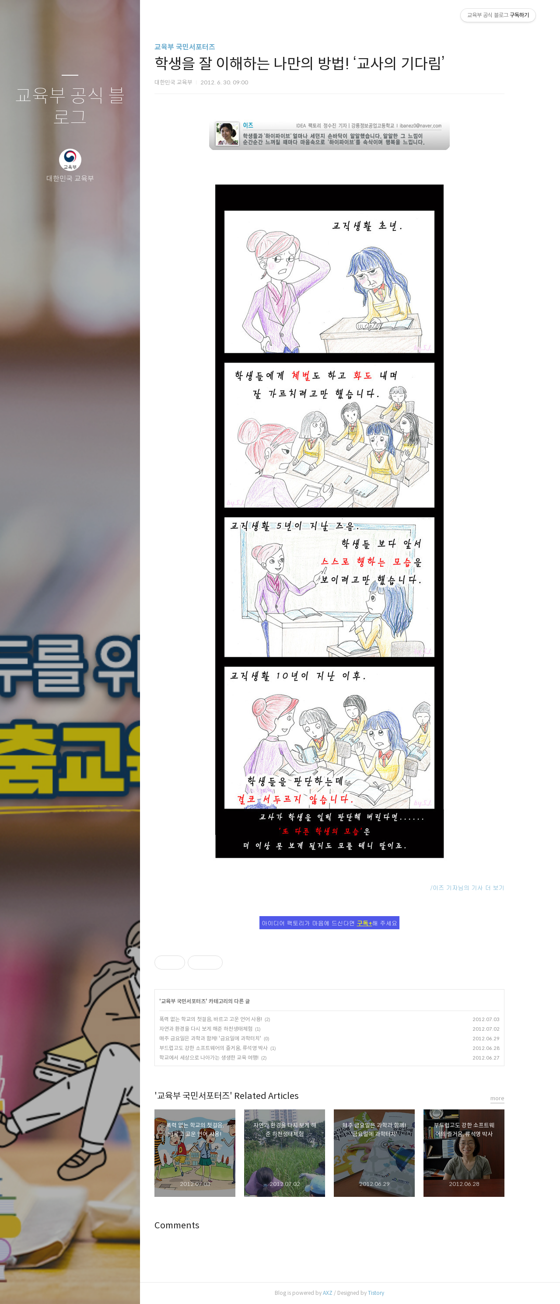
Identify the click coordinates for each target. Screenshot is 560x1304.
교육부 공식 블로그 (70, 107)
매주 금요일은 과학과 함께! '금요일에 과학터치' (225, 1038)
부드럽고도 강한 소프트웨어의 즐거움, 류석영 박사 (228, 1048)
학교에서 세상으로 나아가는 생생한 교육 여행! (223, 1057)
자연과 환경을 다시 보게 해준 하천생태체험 (220, 1028)
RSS (87, 1286)
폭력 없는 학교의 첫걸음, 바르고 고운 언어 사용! (225, 1019)
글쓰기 (18, 1286)
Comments (191, 1225)
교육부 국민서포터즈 (199, 47)
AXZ (342, 1293)
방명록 (52, 1286)
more (512, 1098)
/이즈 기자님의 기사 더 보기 (482, 887)
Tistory (391, 1293)
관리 (122, 1286)
